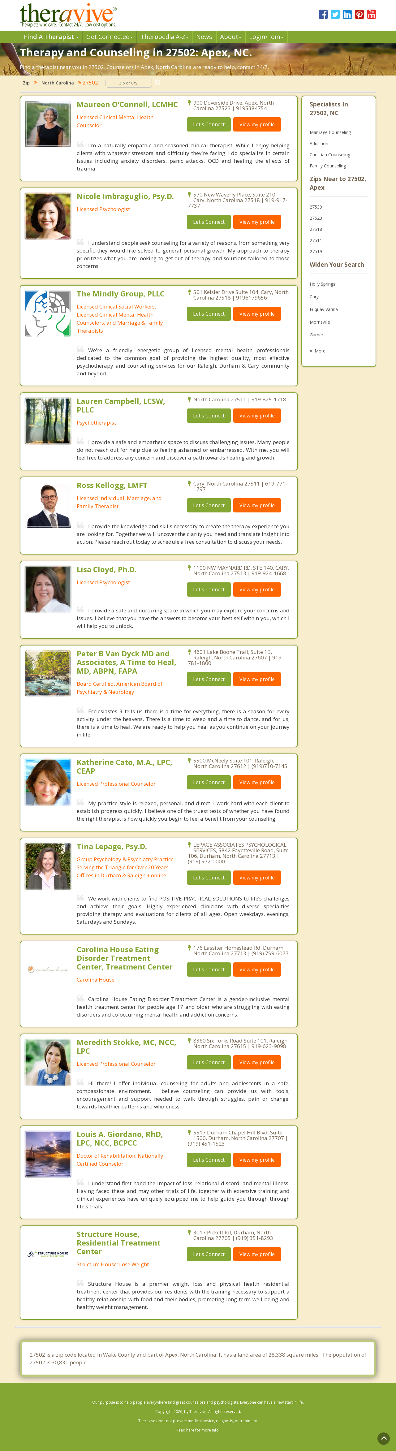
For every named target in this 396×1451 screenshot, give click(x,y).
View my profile (257, 124)
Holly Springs (322, 284)
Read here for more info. (198, 1430)
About (230, 36)
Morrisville (320, 322)
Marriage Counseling (330, 132)
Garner (316, 335)
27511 (316, 240)
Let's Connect (209, 124)
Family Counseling (328, 166)
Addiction (319, 143)
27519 (316, 251)
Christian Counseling (330, 155)
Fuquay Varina (324, 309)
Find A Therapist (51, 36)
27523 (316, 218)
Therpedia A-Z (164, 36)
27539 (316, 207)
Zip (26, 83)
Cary (314, 297)
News (204, 36)
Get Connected (109, 36)
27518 (316, 229)
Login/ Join (266, 36)
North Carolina (57, 83)
